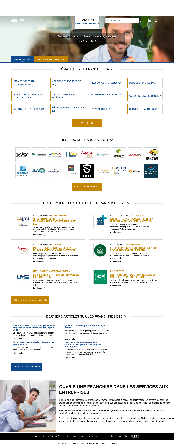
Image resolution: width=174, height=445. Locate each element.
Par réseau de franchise (51, 59)
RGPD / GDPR (79, 436)
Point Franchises (89, 443)
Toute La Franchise (67, 443)
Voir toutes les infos (27, 366)
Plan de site (122, 436)
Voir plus (87, 123)
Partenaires (109, 436)
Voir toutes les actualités (30, 300)
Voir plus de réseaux (87, 186)
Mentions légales (42, 436)
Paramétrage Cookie (60, 436)
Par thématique (23, 59)
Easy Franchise (108, 443)
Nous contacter (95, 436)
